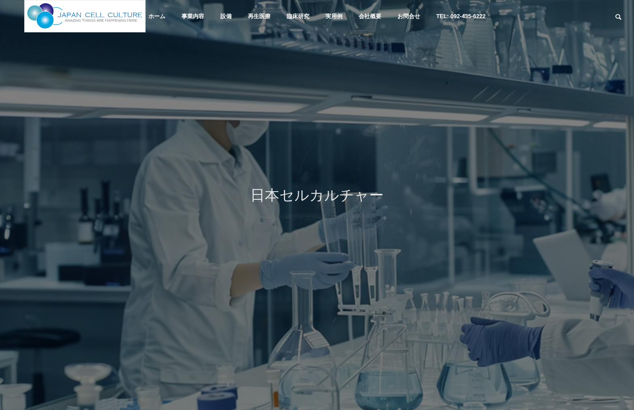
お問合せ (408, 16)
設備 (226, 16)
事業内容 (193, 16)
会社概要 (370, 16)
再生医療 (259, 16)
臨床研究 (298, 16)
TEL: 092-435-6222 (461, 16)
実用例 (333, 16)
